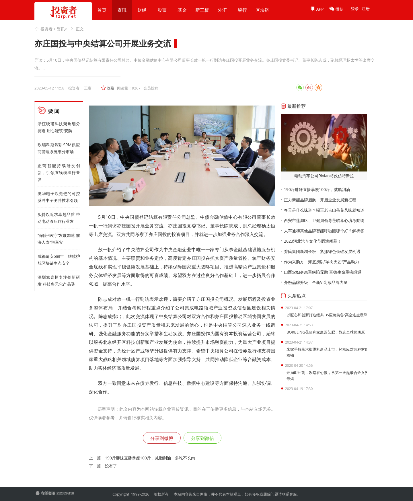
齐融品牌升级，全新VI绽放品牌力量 (316, 282)
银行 (242, 10)
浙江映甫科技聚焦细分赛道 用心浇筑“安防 (59, 127)
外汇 (222, 10)
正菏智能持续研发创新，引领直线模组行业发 (59, 172)
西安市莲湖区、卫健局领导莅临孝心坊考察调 (324, 220)
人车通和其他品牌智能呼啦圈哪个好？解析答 (324, 230)
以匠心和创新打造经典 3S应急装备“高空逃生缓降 (327, 314)
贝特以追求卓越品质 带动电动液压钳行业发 (59, 218)
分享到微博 (161, 438)
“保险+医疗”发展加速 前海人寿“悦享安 (59, 239)
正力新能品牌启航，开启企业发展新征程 (320, 199)
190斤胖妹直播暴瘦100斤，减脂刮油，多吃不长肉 (150, 458)
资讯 (121, 10)
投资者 (46, 29)
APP (317, 9)
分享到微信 (202, 438)
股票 (162, 10)
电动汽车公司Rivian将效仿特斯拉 (324, 175)
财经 (142, 10)
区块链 (262, 10)
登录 (355, 8)
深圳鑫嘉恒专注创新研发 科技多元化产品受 (59, 280)
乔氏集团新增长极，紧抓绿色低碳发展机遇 (322, 251)
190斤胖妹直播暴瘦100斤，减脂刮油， (319, 189)
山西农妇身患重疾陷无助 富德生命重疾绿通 (322, 272)
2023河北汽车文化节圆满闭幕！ (312, 241)
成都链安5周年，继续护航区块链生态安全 (59, 260)
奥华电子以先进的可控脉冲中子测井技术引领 (59, 197)
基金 (182, 10)
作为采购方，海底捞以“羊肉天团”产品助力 (321, 261)
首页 (101, 10)
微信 (336, 9)
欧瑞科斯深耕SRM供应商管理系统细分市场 (59, 148)
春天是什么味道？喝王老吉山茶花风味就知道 (324, 210)
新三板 (202, 10)
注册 (366, 8)
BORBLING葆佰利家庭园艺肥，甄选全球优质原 (326, 332)
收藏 (110, 88)
